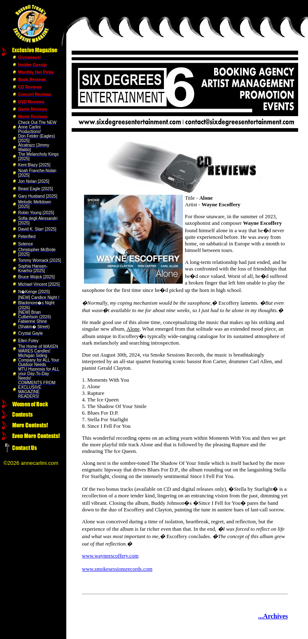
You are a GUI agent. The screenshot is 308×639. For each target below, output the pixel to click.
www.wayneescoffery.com (110, 556)
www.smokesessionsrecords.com (117, 569)
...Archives (273, 616)
